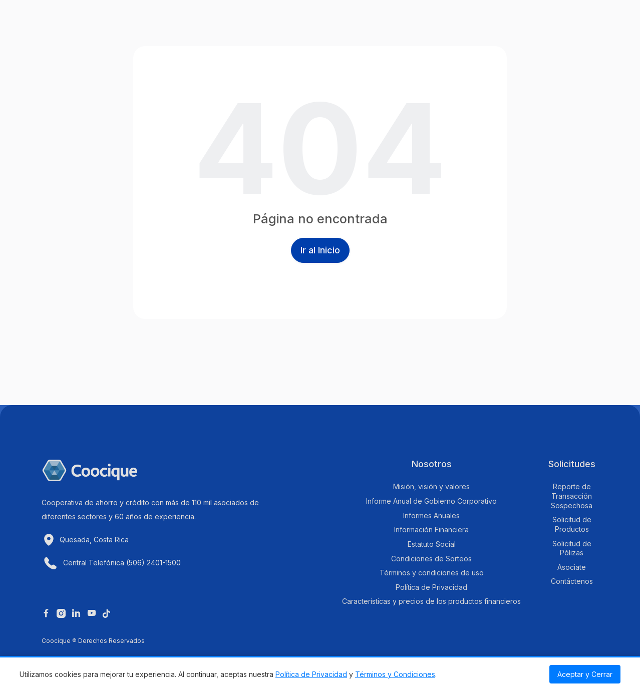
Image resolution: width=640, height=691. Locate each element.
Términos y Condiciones (395, 674)
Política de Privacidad (311, 674)
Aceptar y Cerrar (584, 674)
